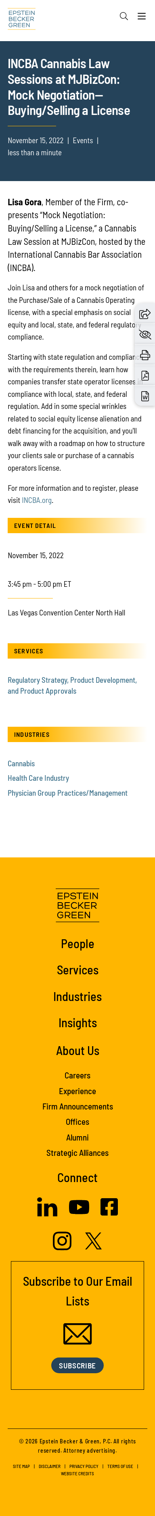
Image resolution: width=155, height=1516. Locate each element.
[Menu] (141, 18)
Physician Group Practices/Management (68, 792)
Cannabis (21, 763)
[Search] (124, 16)
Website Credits (77, 1473)
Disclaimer (50, 1466)
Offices (77, 1121)
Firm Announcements (77, 1106)
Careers (77, 1075)
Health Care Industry (38, 777)
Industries (77, 995)
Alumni (77, 1137)
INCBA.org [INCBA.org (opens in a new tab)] (37, 500)
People (77, 943)
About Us (77, 1050)
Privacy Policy (83, 1466)
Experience (77, 1091)
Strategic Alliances (77, 1152)
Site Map (21, 1466)
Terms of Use (120, 1466)
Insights (78, 1022)
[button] (145, 313)
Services (77, 969)
